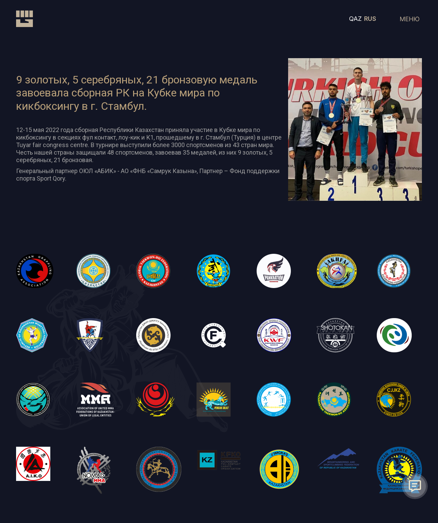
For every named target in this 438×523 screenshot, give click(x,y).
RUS (370, 18)
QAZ (355, 18)
